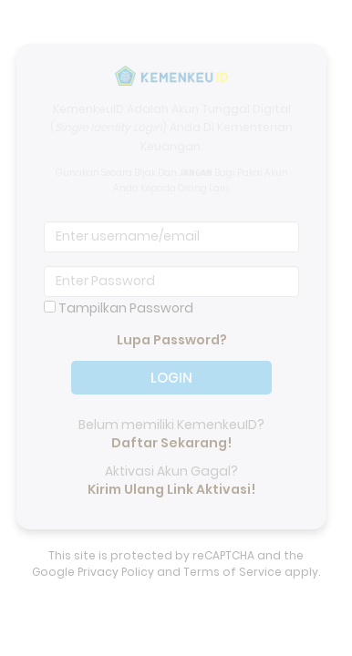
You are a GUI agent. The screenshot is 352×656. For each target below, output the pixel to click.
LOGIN (171, 366)
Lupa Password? (172, 340)
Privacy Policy (116, 571)
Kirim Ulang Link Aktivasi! (171, 489)
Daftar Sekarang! (171, 443)
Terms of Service (232, 571)
